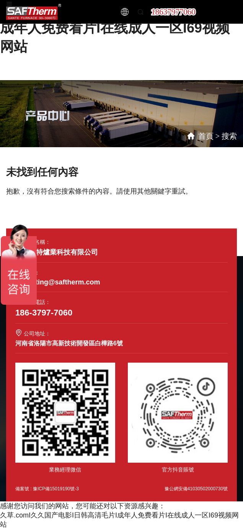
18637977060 (173, 11)
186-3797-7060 (43, 312)
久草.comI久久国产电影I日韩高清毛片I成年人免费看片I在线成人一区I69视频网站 (118, 27)
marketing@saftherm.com (57, 282)
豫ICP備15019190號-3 (56, 488)
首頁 (206, 136)
